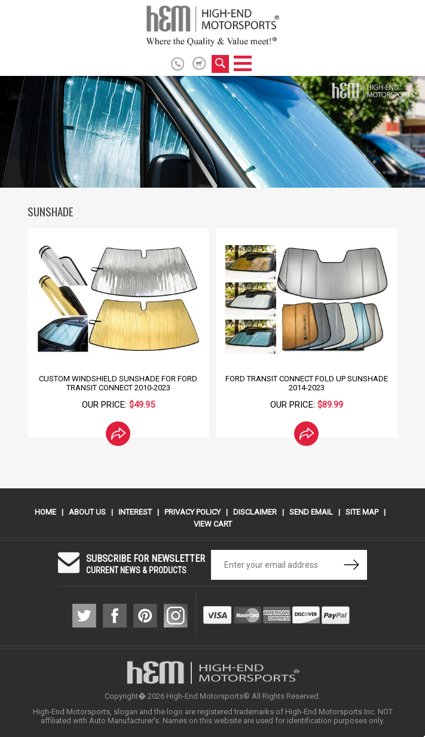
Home (45, 511)
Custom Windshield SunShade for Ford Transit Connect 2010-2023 (118, 383)
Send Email (311, 511)
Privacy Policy (192, 511)
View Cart (213, 523)
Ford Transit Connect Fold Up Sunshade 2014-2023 (306, 383)
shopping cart (199, 63)
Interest (135, 511)
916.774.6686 (179, 64)
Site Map (361, 511)
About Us (87, 511)
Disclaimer (255, 511)
